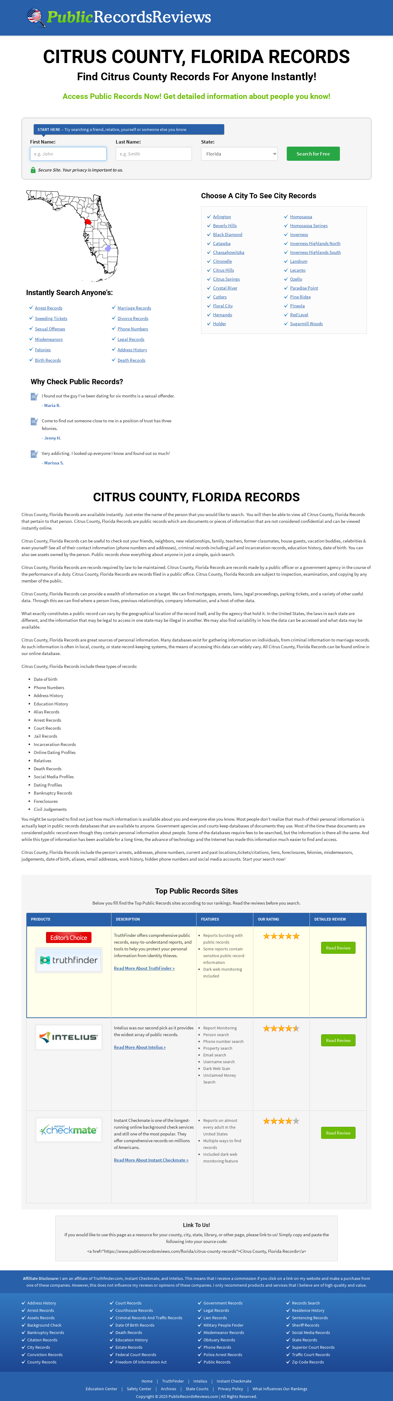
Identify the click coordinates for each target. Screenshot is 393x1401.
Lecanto (297, 270)
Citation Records (42, 1340)
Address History (132, 350)
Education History (131, 1340)
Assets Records (41, 1317)
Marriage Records (134, 308)
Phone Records (217, 1347)
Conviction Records (45, 1354)
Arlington (222, 216)
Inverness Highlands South (315, 252)
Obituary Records (219, 1340)
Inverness (299, 234)
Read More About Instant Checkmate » (151, 1160)
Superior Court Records (313, 1347)
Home (147, 1381)
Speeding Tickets (51, 318)
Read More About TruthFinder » (144, 968)
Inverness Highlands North (315, 243)
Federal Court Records (135, 1354)
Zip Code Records (308, 1362)
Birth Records (48, 360)
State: (208, 141)
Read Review (338, 948)
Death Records (131, 360)
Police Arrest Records (223, 1354)
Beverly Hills (225, 225)
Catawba (222, 243)
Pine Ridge (300, 297)
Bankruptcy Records (45, 1332)
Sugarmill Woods (306, 323)
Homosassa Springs (309, 225)
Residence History (308, 1310)
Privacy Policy (230, 1388)
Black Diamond (227, 234)
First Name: (43, 141)
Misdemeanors (49, 339)
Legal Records (131, 339)
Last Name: (128, 141)
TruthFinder (173, 1381)
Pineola (297, 306)
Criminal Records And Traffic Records (148, 1317)
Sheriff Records (305, 1325)
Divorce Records (133, 318)
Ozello (296, 279)
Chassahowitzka (228, 252)
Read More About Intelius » (140, 1047)
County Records (41, 1362)
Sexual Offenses (50, 329)
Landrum (298, 261)
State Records (304, 1340)
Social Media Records (311, 1332)
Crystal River (225, 288)
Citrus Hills (223, 270)
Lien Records (215, 1317)
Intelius (200, 1381)
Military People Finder (223, 1325)
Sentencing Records (310, 1317)
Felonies (43, 350)
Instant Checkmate (234, 1381)
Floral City (223, 306)
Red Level (299, 315)
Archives (168, 1388)
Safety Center (139, 1388)
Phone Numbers (133, 329)
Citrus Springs (226, 279)
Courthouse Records (134, 1310)
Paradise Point (304, 288)
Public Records (217, 1362)
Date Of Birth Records (134, 1325)
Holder (219, 323)
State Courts (197, 1388)
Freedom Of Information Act (141, 1362)
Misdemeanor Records (224, 1332)
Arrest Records (48, 308)
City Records (38, 1347)
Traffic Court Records (311, 1354)
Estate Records (128, 1347)
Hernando (222, 315)
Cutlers (220, 297)
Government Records (223, 1303)
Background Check (44, 1325)
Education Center (101, 1388)
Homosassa (301, 216)
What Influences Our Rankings (280, 1388)
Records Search (306, 1303)
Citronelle (222, 261)
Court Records (128, 1303)
